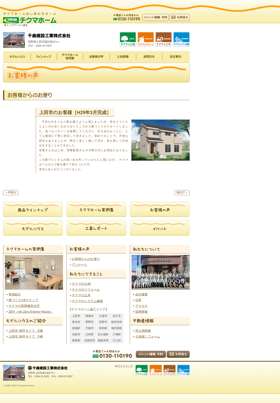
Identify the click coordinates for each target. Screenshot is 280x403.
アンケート (79, 265)
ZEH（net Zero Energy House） (31, 312)
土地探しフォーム (147, 336)
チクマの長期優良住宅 (24, 306)
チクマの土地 (81, 284)
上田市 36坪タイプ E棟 (26, 331)
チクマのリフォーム (86, 289)
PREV (11, 192)
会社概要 (141, 294)
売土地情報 (143, 331)
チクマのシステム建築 (87, 301)
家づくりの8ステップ (23, 300)
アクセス (141, 306)
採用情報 (141, 312)
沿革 (138, 300)
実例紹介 (15, 294)
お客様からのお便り (86, 259)
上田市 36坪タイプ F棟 (26, 336)
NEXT (182, 192)
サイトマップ (129, 366)
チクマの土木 (81, 295)
